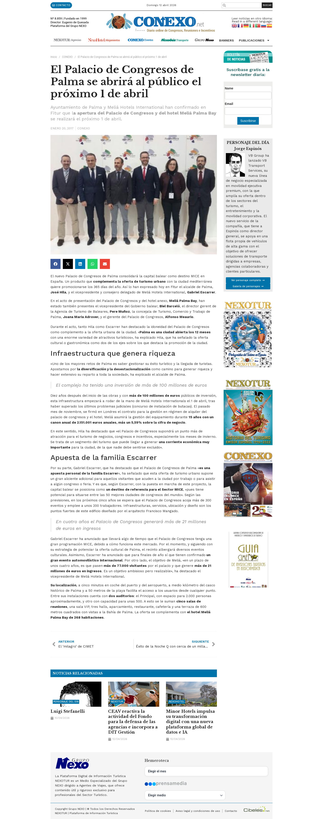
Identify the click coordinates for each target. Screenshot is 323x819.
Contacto (231, 810)
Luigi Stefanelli (67, 711)
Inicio (53, 56)
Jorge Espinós (248, 148)
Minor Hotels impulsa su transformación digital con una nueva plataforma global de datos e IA (190, 722)
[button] (55, 264)
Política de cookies (158, 810)
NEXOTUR (117, 701)
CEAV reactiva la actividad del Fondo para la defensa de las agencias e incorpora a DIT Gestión (133, 722)
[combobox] (242, 5)
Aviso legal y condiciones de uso (198, 810)
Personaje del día (66, 701)
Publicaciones (254, 40)
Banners (226, 40)
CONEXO (67, 56)
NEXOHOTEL (176, 701)
